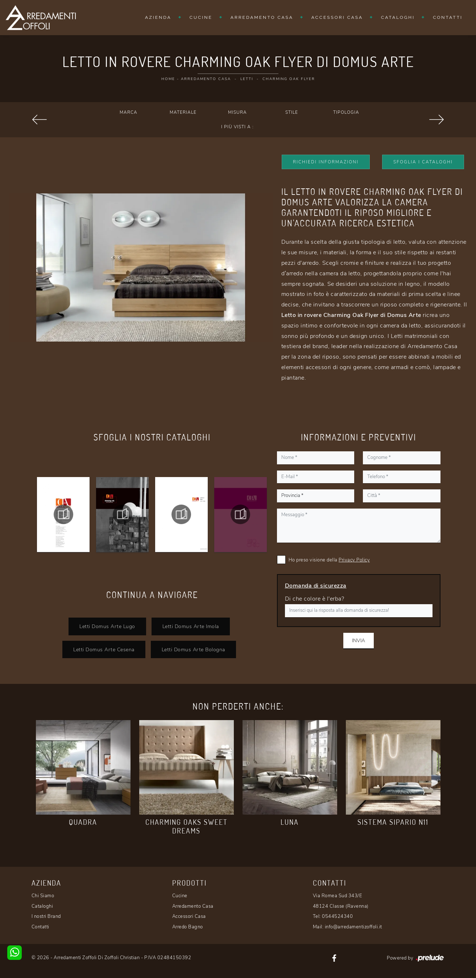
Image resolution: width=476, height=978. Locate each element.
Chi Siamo (43, 896)
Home (168, 79)
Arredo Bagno (187, 927)
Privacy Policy (354, 560)
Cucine (201, 17)
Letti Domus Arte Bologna (193, 649)
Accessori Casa (337, 17)
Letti (246, 79)
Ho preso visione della (329, 560)
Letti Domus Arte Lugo (107, 626)
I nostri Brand (46, 916)
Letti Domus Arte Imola (190, 626)
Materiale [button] (183, 112)
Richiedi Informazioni (326, 162)
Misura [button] (237, 112)
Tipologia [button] (346, 112)
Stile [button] (291, 112)
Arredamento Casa (262, 17)
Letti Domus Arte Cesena (103, 649)
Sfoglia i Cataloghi (423, 162)
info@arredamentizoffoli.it (353, 927)
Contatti (448, 17)
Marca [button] (128, 112)
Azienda (158, 17)
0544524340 (337, 916)
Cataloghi (398, 17)
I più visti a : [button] (237, 127)
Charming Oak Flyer (288, 79)
